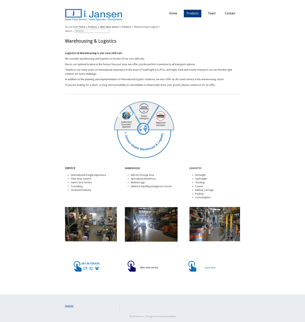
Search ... (69, 31)
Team (212, 13)
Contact (230, 13)
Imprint (69, 305)
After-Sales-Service (109, 26)
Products (193, 13)
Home (173, 13)
